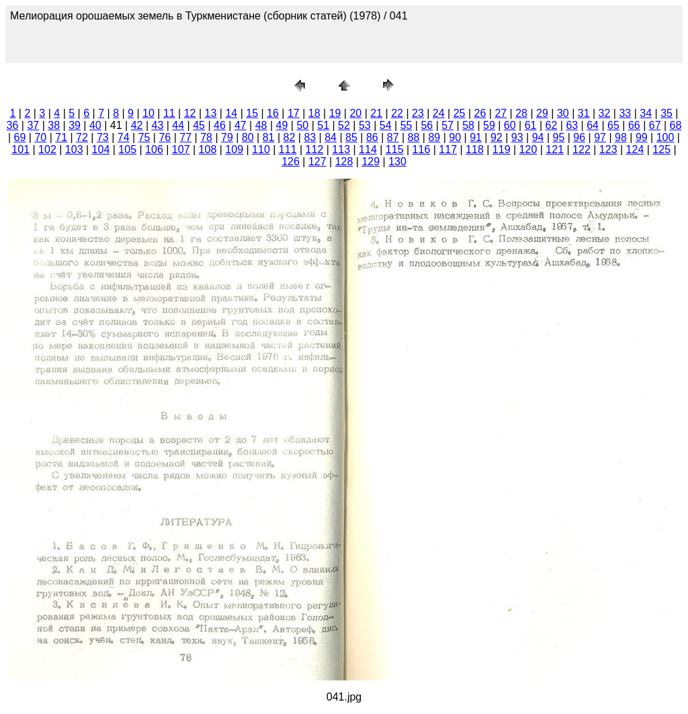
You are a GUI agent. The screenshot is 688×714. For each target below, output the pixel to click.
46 (220, 125)
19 (335, 113)
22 (397, 113)
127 (317, 161)
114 (368, 149)
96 (579, 137)
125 (661, 149)
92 (496, 137)
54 (386, 125)
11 (169, 113)
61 (531, 125)
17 (294, 113)
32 (605, 113)
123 (608, 149)
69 (20, 137)
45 (199, 125)
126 (291, 161)
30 (563, 113)
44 (178, 125)
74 (124, 137)
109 (234, 149)
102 (47, 149)
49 (282, 125)
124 (635, 149)
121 (555, 149)
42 (137, 125)
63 (572, 125)
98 (621, 137)
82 (290, 137)
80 (248, 137)
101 (20, 149)
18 (314, 113)
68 (676, 125)
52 (344, 125)
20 (355, 113)
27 (500, 113)
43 (158, 125)
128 (344, 161)
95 (559, 137)
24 (439, 113)
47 (240, 125)
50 (302, 125)
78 (206, 137)
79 (227, 137)
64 (593, 125)
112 (315, 149)
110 (261, 149)
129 (370, 161)
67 (655, 125)
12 (190, 113)
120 (528, 149)
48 (261, 125)
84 (331, 137)
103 (74, 149)
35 (666, 113)
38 (54, 125)
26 (480, 113)
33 (625, 113)
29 (542, 113)
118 (475, 149)
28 (521, 113)
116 (422, 149)
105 (127, 149)
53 (365, 125)
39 (75, 125)
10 (148, 113)
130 (397, 161)
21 (376, 113)
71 (61, 137)
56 (427, 125)
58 (468, 125)
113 (341, 149)
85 (351, 137)
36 (13, 125)
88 (414, 137)
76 (165, 137)
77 (185, 137)
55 (406, 125)
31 (584, 113)
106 (154, 149)
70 (40, 137)
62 (552, 125)
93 (517, 137)
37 (33, 125)
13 (211, 113)
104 (101, 149)
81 (269, 137)
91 (476, 137)
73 (103, 137)
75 (144, 137)
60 (510, 125)
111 (288, 149)
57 (447, 125)
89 (434, 137)
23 (418, 113)
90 (455, 137)
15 (252, 113)
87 (393, 137)
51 (323, 125)
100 (665, 137)
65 (613, 125)
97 (600, 137)
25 (460, 113)
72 (82, 137)
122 (581, 149)
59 (489, 125)
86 (372, 137)
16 (273, 113)
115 (395, 149)
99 (642, 137)
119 (501, 149)
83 (310, 137)
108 (208, 149)
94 (538, 137)
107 (181, 149)
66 (634, 125)
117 (448, 149)
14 (231, 113)
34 (646, 113)
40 (95, 125)
